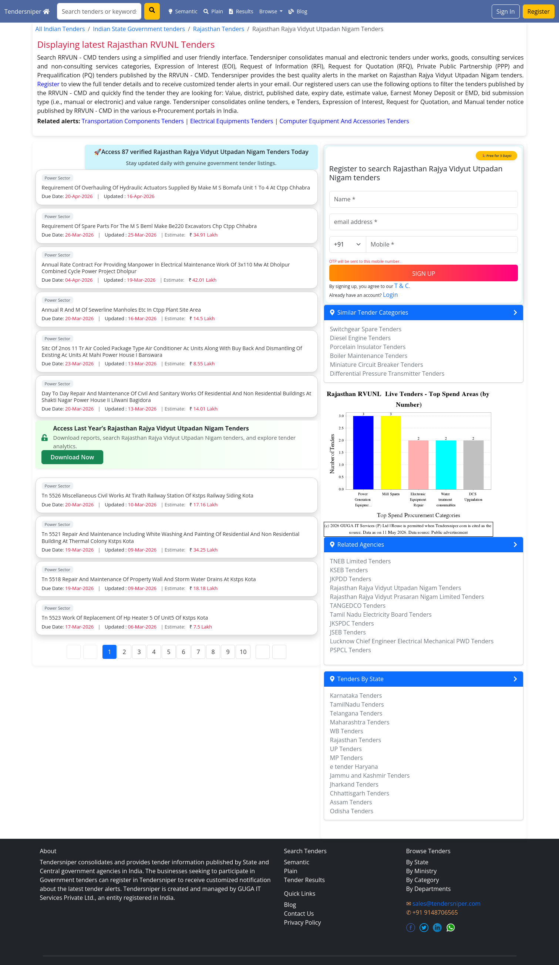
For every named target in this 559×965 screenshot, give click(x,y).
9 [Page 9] (227, 652)
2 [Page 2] (124, 652)
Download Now (72, 457)
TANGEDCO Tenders (357, 606)
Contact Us (299, 913)
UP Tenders (346, 749)
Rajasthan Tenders (218, 29)
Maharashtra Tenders (360, 722)
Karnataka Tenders (356, 695)
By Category (422, 880)
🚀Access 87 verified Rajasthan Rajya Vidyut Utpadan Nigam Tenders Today (201, 157)
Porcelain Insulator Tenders (368, 347)
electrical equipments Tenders (232, 121)
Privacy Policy (302, 922)
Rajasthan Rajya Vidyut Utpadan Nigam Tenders (395, 588)
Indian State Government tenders (139, 29)
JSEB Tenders (348, 632)
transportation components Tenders (133, 121)
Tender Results (304, 880)
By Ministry (421, 871)
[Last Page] (279, 652)
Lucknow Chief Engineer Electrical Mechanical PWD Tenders (412, 641)
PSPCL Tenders (350, 650)
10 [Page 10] (243, 652)
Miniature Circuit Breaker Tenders (376, 365)
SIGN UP (423, 273)
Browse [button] (269, 11)
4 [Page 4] (153, 652)
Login (390, 295)
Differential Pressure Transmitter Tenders (387, 373)
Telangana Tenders (356, 713)
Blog (298, 11)
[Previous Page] (90, 652)
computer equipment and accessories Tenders (344, 121)
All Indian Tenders (60, 29)
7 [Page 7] (198, 652)
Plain (213, 11)
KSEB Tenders (349, 570)
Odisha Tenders (351, 811)
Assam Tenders (351, 802)
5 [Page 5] (168, 652)
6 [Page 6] (183, 652)
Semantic (183, 11)
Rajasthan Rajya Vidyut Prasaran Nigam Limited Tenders (407, 597)
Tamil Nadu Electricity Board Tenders (381, 614)
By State (417, 862)
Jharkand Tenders (354, 784)
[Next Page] (263, 652)
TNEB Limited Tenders (360, 561)
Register (539, 11)
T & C (401, 286)
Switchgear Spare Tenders (365, 329)
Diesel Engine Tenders (360, 338)
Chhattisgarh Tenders (359, 793)
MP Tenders (346, 758)
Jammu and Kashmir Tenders (370, 775)
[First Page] (74, 652)
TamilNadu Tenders (357, 704)
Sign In (505, 11)
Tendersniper (27, 11)
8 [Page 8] (213, 652)
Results (241, 11)
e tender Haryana (354, 767)
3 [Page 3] (139, 652)
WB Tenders (346, 731)
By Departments (428, 889)
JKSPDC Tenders (352, 623)
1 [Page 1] (109, 652)
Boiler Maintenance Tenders (368, 356)
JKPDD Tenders (350, 579)
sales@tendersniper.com (446, 903)
